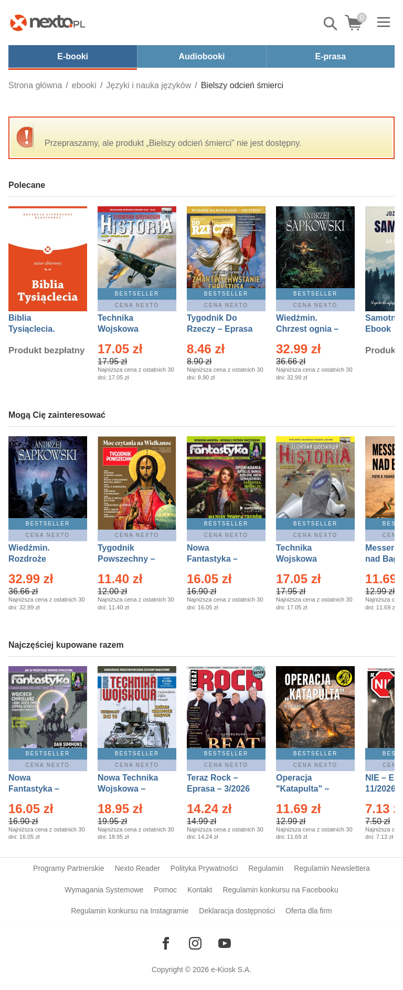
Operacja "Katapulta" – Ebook (302, 788)
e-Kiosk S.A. (231, 969)
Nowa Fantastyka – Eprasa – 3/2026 (218, 558)
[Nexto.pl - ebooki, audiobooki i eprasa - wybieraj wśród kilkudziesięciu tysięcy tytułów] (47, 22)
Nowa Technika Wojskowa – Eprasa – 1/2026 (129, 788)
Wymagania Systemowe (104, 890)
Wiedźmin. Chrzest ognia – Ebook (307, 328)
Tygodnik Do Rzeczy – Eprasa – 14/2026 (219, 328)
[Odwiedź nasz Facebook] (165, 943)
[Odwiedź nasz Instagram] (195, 943)
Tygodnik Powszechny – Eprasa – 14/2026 (131, 558)
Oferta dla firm (308, 911)
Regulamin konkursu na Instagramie (129, 911)
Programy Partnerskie (68, 868)
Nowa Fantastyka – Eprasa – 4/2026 (39, 788)
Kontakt (199, 890)
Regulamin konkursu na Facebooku (280, 890)
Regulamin (265, 868)
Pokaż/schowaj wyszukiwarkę (331, 23)
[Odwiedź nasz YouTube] (224, 943)
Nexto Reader (137, 868)
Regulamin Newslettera (332, 868)
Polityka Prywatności (204, 868)
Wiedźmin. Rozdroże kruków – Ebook (40, 558)
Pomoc (165, 890)
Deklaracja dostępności (237, 911)
